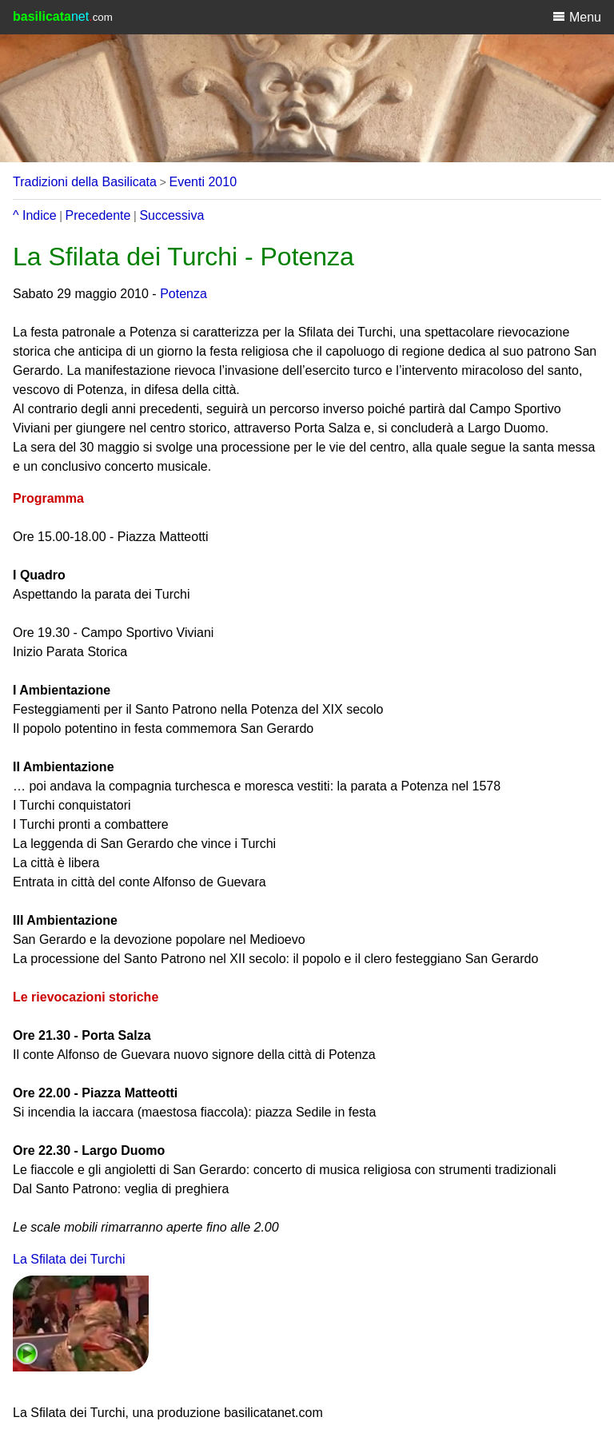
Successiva (171, 215)
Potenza (183, 294)
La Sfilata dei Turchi (69, 1259)
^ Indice (35, 215)
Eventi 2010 (203, 182)
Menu (576, 17)
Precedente (98, 215)
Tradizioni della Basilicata (85, 182)
